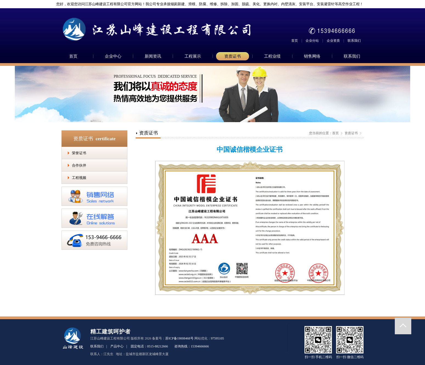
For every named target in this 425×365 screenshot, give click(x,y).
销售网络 (312, 56)
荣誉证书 (79, 153)
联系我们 (354, 40)
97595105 (217, 338)
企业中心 (113, 56)
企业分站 (312, 40)
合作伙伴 (79, 165)
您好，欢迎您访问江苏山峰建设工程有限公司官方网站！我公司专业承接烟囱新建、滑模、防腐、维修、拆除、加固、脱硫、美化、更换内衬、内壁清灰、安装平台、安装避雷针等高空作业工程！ (207, 4)
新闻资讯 (153, 56)
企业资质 (333, 40)
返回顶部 (403, 326)
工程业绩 (272, 56)
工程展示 (192, 56)
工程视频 (79, 178)
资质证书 (232, 56)
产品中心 (117, 346)
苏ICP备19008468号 (179, 338)
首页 (294, 40)
